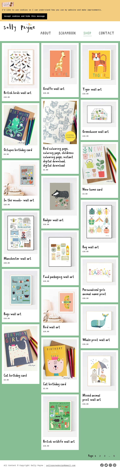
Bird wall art (51, 327)
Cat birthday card (15, 376)
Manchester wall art (17, 259)
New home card (92, 190)
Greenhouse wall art (95, 132)
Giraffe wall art (53, 89)
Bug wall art (90, 247)
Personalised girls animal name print (94, 292)
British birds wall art (17, 93)
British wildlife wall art (59, 442)
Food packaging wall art (58, 277)
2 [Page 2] (100, 456)
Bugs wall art (12, 314)
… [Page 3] (109, 456)
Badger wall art (53, 220)
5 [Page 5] (114, 456)
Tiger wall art (92, 90)
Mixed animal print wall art (91, 398)
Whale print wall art (96, 340)
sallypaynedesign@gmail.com (60, 466)
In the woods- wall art (19, 200)
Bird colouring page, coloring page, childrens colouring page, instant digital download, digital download (58, 157)
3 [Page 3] (104, 456)
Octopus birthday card (18, 150)
